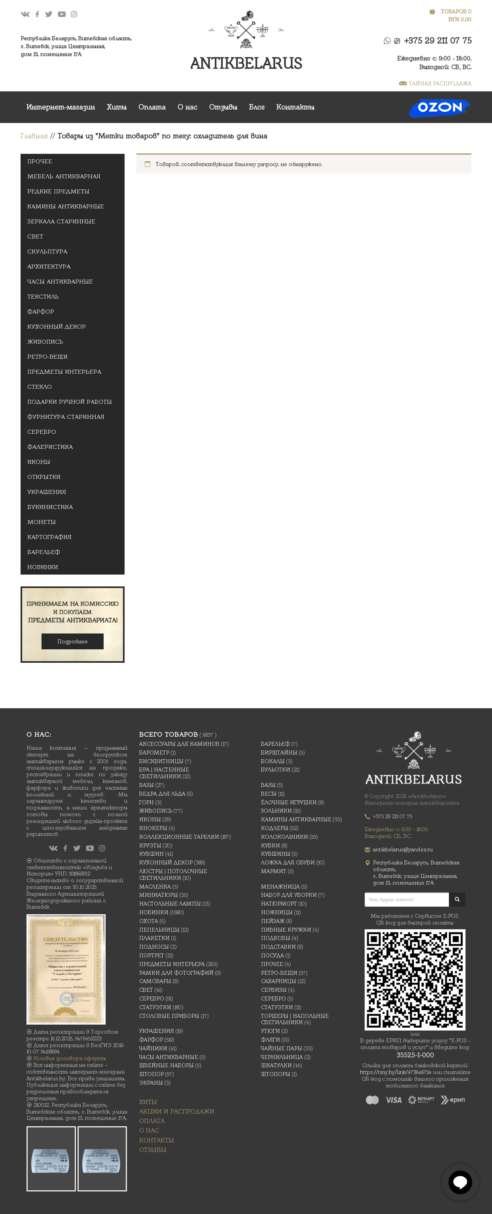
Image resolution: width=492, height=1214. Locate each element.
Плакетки (154, 938)
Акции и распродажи (176, 1111)
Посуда (272, 955)
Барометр (154, 752)
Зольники (276, 810)
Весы (268, 793)
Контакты (295, 107)
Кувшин (151, 854)
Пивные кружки (286, 930)
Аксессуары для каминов (179, 744)
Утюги (270, 1031)
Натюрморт (279, 903)
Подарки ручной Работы (69, 401)
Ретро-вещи (47, 356)
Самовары (155, 981)
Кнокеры (153, 828)
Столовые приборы (169, 1016)
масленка (155, 886)
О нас (187, 107)
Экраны (151, 1083)
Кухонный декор (56, 326)
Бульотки (275, 769)
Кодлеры (274, 828)
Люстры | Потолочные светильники (173, 874)
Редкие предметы (58, 191)
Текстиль (43, 296)
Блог (257, 107)
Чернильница (282, 1057)
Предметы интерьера (64, 371)
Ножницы (277, 912)
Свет (35, 236)
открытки (44, 476)
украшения (46, 491)
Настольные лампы (170, 903)
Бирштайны (279, 752)
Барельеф (43, 552)
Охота (148, 921)
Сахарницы (278, 981)
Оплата (152, 107)
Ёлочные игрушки (289, 802)
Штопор (151, 1074)
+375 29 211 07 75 (438, 40)
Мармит (273, 871)
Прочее (39, 161)
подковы (275, 938)
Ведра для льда (162, 793)
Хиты (117, 107)
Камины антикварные (65, 206)
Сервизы (274, 990)
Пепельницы (159, 930)
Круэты (150, 845)
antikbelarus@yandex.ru (403, 849)
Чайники (153, 1048)
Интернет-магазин (60, 107)
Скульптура (47, 251)
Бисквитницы (161, 761)
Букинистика (50, 507)
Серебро (41, 431)
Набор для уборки (289, 895)
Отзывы (223, 107)
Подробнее (72, 641)
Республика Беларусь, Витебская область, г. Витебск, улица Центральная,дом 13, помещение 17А (76, 46)
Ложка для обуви (288, 862)
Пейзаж (273, 921)
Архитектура (48, 266)
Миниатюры (158, 895)
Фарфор (40, 311)
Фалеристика (50, 446)
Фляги (270, 1039)
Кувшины (275, 854)
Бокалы (273, 761)
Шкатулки (276, 1065)
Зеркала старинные (61, 221)
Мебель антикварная (63, 176)
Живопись (45, 341)
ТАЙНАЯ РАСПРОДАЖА (435, 83)
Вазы (146, 785)
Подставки (278, 947)
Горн (146, 802)
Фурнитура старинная (65, 416)
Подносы (154, 947)
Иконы (38, 461)
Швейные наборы (166, 1065)
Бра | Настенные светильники (164, 772)
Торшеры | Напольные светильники (295, 1019)
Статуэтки (155, 1007)
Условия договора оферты (70, 1058)
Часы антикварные (60, 281)
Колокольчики (284, 837)
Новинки (42, 567)
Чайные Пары (281, 1048)
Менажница (280, 886)
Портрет (151, 955)
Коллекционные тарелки (179, 837)
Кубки (270, 845)
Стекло (39, 386)
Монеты (41, 522)
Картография (49, 537)
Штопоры (275, 1074)
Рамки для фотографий (176, 973)
